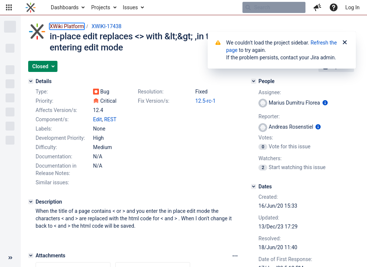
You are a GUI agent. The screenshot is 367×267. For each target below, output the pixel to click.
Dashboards (65, 7)
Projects (100, 7)
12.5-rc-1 (205, 101)
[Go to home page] (31, 7)
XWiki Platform (67, 26)
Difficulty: (46, 147)
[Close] (344, 42)
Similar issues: (52, 182)
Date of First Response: (285, 259)
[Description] (30, 201)
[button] (9, 7)
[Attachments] (30, 255)
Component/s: (52, 119)
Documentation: (54, 156)
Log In (352, 7)
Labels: (44, 129)
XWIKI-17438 (107, 26)
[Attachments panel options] (235, 255)
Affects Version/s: (56, 110)
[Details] (30, 81)
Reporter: (269, 116)
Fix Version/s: (153, 101)
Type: (42, 92)
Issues (130, 7)
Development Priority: (60, 138)
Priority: (44, 101)
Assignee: (269, 92)
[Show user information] (325, 103)
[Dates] (253, 186)
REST (110, 119)
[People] (253, 81)
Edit (97, 119)
